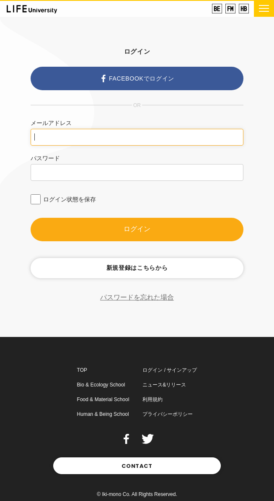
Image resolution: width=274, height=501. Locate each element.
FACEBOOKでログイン (137, 78)
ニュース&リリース (164, 385)
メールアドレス (51, 123)
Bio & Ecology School (101, 385)
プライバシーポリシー (167, 414)
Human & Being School (103, 414)
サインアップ (182, 370)
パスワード (45, 158)
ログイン (137, 228)
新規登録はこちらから (137, 267)
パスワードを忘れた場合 (137, 297)
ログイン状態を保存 (69, 199)
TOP (82, 370)
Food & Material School (103, 399)
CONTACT (137, 466)
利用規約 (152, 399)
